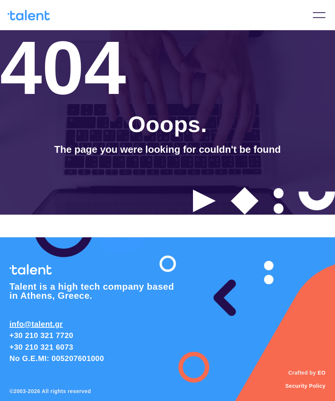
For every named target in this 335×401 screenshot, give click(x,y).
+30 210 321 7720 (41, 335)
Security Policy (305, 386)
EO (322, 373)
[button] (319, 15)
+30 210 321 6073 (41, 347)
